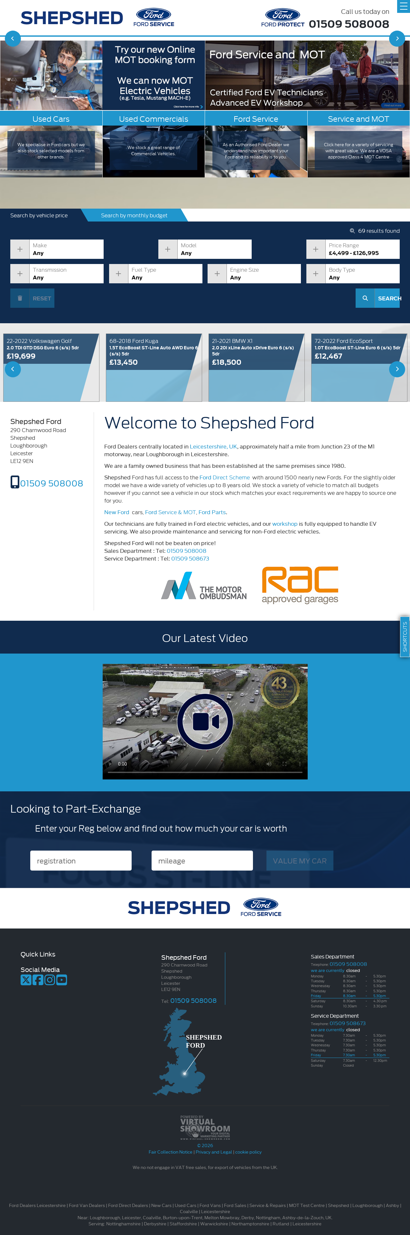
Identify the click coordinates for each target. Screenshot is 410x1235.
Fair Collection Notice (170, 1151)
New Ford (116, 512)
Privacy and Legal (214, 1151)
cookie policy (248, 1151)
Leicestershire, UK (213, 446)
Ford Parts (212, 512)
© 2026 (205, 1142)
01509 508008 (349, 23)
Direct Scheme (225, 477)
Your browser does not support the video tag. (205, 721)
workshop (285, 523)
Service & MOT (170, 511)
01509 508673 (190, 558)
